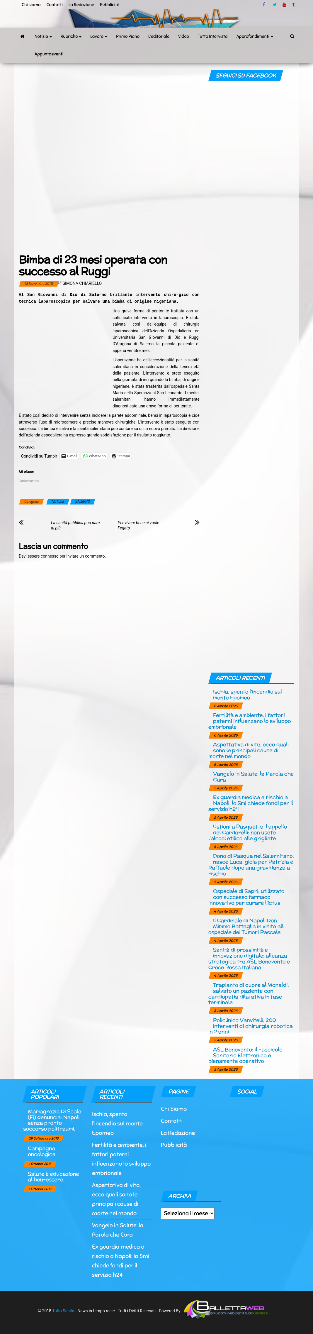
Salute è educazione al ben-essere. (53, 1176)
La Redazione (81, 4)
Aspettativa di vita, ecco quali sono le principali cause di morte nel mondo (248, 750)
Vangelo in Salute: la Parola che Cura (253, 776)
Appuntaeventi (49, 54)
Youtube (284, 4)
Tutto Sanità (63, 1310)
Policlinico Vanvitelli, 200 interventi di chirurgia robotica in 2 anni (250, 1025)
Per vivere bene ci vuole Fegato (138, 525)
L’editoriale (158, 36)
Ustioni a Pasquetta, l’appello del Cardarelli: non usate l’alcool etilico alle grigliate (247, 832)
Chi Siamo (174, 1109)
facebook (265, 4)
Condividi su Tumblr (39, 456)
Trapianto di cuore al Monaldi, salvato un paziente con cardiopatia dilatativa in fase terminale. (248, 993)
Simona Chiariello (82, 283)
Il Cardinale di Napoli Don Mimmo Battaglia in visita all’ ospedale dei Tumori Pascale (246, 926)
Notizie (43, 36)
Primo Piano (128, 36)
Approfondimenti (255, 36)
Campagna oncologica (41, 1151)
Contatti (54, 4)
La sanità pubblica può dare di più (75, 525)
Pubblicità (110, 4)
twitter (275, 4)
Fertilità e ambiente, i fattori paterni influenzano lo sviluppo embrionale (249, 720)
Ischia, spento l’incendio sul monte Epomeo (247, 694)
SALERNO (82, 502)
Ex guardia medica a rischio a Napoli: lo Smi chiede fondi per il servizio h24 (250, 802)
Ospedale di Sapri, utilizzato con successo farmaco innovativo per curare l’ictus (246, 896)
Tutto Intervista (213, 36)
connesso (50, 556)
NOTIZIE (58, 502)
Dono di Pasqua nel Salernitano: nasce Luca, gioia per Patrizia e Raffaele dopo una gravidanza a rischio (251, 864)
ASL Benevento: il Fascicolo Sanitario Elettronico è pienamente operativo (245, 1055)
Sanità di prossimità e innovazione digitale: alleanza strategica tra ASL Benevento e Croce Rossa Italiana (249, 958)
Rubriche (71, 36)
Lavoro (98, 36)
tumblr (294, 4)
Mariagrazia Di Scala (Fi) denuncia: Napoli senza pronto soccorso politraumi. (52, 1120)
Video (183, 36)
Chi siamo (31, 4)
